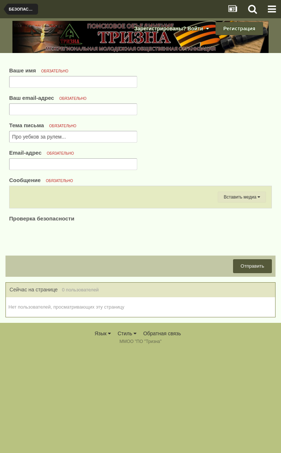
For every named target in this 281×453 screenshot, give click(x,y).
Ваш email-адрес (47, 98)
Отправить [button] (252, 367)
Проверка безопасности (41, 320)
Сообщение (41, 180)
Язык (102, 435)
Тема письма (42, 125)
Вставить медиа (242, 298)
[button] (18, 194)
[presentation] (64, 339)
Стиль (126, 435)
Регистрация (239, 28)
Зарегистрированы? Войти (171, 28)
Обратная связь (162, 435)
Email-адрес (41, 153)
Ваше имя (38, 70)
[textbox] (140, 250)
